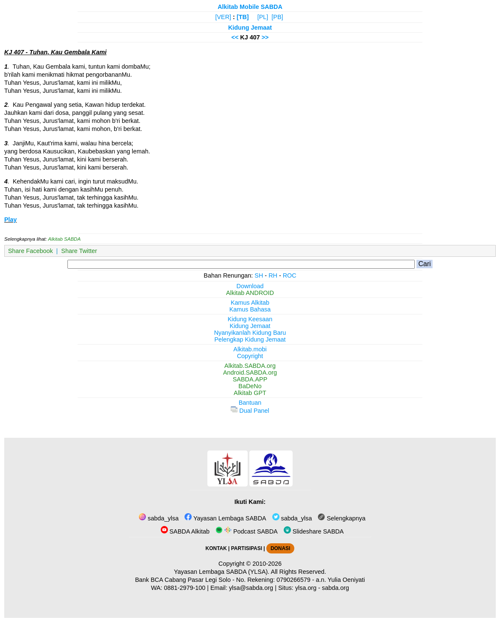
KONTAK (216, 548)
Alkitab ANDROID (250, 292)
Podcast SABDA (246, 531)
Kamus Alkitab (250, 302)
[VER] (223, 17)
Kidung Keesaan (250, 319)
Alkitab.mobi (249, 349)
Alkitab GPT (250, 392)
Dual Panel (250, 410)
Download (250, 286)
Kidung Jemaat (250, 27)
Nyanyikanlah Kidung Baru (250, 332)
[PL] (262, 17)
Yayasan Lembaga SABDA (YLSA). (221, 571)
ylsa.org (305, 587)
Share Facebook (30, 250)
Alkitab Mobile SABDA (250, 6)
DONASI (280, 548)
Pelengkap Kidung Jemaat (249, 339)
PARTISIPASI (246, 548)
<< (234, 37)
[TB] (243, 17)
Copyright (250, 356)
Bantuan (250, 402)
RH (272, 275)
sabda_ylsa (159, 518)
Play (10, 219)
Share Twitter (79, 250)
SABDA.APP (250, 379)
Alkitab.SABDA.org (250, 365)
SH (258, 275)
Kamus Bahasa (250, 309)
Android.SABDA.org (250, 372)
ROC (289, 275)
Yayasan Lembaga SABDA (225, 518)
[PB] (277, 17)
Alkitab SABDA (64, 239)
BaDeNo (249, 386)
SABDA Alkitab (185, 531)
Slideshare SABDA (314, 531)
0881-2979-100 (185, 587)
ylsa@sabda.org (251, 587)
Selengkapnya (341, 518)
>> (265, 37)
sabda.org (335, 587)
